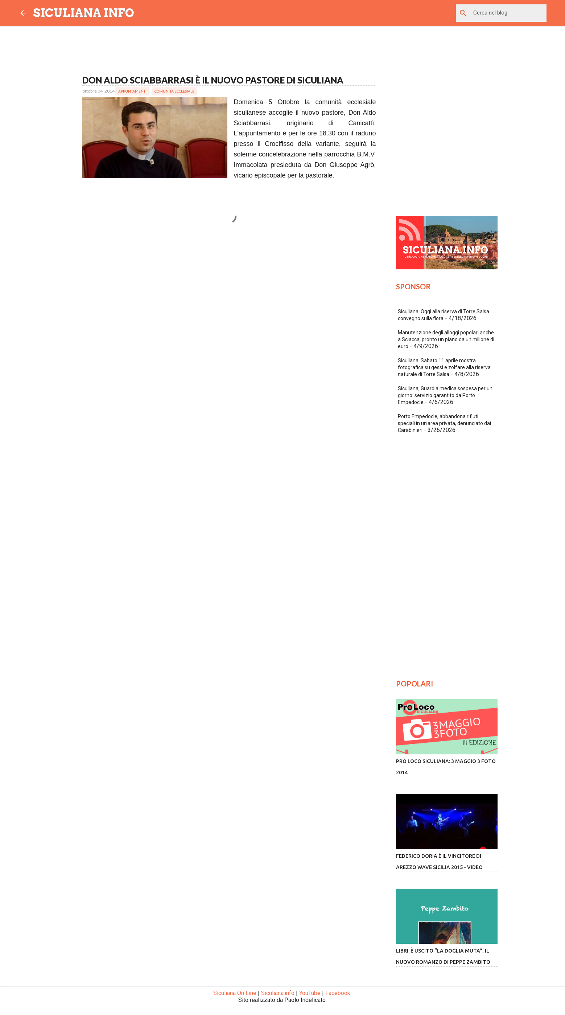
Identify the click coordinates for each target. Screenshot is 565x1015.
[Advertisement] (229, 308)
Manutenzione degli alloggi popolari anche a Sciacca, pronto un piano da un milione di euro (446, 339)
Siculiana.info (277, 993)
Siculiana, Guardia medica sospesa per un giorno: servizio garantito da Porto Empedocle (445, 395)
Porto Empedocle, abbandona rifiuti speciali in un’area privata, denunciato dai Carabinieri (444, 423)
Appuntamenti (132, 91)
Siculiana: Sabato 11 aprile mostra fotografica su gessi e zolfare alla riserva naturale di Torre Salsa (444, 367)
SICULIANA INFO (84, 13)
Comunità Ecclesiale (174, 91)
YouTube (310, 993)
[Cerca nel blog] (508, 13)
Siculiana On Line (234, 993)
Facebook (337, 993)
